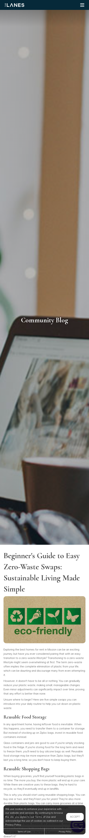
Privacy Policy (65, 831)
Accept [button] (75, 816)
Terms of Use (24, 831)
